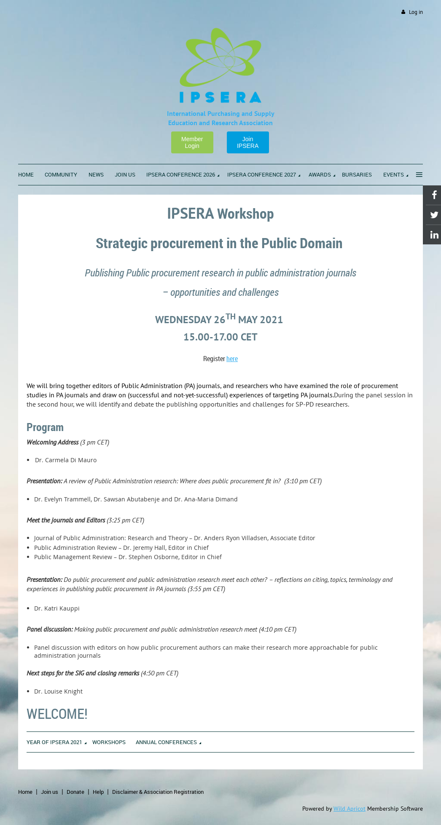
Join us (49, 792)
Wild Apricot (349, 808)
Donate (75, 792)
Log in (416, 12)
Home (25, 792)
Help (98, 792)
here (232, 358)
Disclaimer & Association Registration (158, 792)
